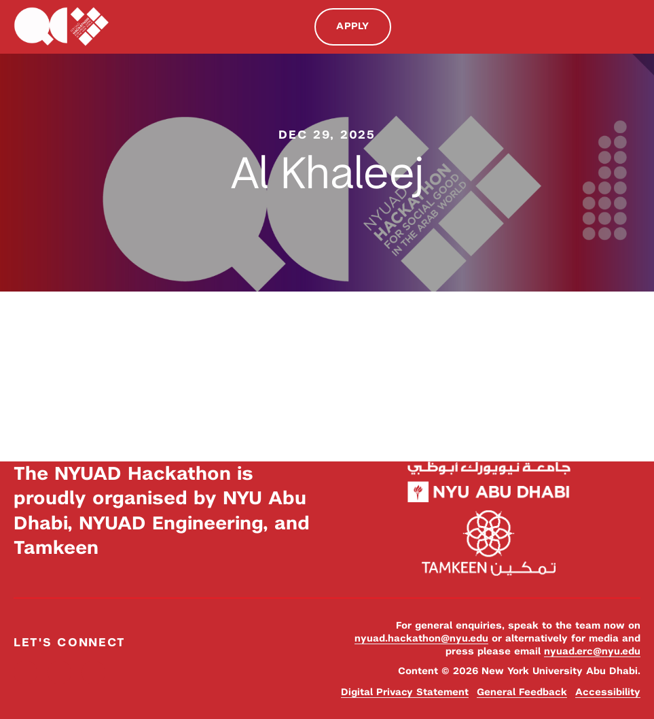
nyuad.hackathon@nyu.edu (421, 638)
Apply (352, 26)
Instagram (59, 672)
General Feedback (522, 692)
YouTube (93, 672)
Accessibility (607, 692)
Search (605, 27)
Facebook (25, 672)
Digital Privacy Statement (405, 692)
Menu (633, 25)
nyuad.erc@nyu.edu (592, 651)
